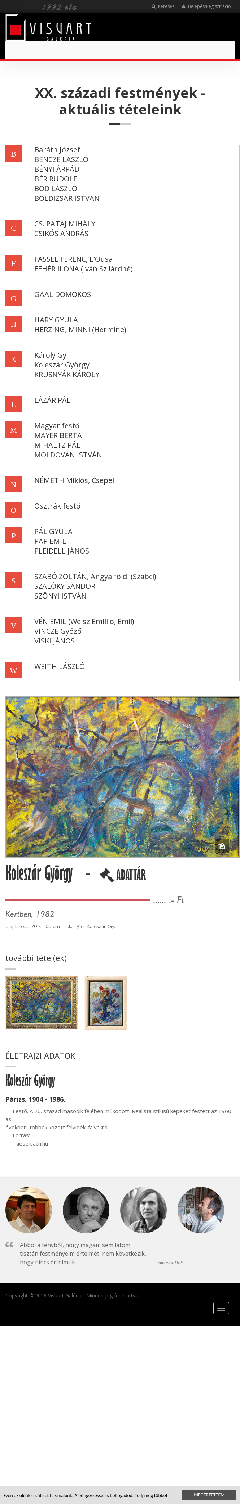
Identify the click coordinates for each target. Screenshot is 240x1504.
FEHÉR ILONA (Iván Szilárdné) (83, 269)
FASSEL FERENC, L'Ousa (73, 259)
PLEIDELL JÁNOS (61, 551)
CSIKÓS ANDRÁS (61, 233)
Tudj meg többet (151, 1495)
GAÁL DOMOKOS (62, 294)
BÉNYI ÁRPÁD (56, 169)
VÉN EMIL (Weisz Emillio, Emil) (84, 621)
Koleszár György (62, 365)
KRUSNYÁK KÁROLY (66, 374)
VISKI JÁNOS (54, 641)
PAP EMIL (50, 541)
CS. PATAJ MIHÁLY (64, 224)
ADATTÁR (123, 878)
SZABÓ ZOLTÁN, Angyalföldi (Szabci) (95, 576)
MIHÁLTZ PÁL (57, 445)
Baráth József (57, 149)
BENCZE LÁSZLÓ (61, 159)
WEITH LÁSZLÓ (59, 666)
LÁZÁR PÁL (52, 400)
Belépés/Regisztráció (206, 6)
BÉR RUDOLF (55, 179)
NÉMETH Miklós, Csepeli (75, 480)
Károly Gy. (51, 355)
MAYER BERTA (58, 435)
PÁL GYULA (53, 531)
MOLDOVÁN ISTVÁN (68, 455)
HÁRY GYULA (56, 320)
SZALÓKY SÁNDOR (64, 586)
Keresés (163, 6)
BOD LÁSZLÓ (55, 188)
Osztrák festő (57, 506)
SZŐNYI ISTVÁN (60, 596)
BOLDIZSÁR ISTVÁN (67, 198)
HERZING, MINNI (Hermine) (80, 329)
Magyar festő (56, 425)
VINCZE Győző (58, 631)
